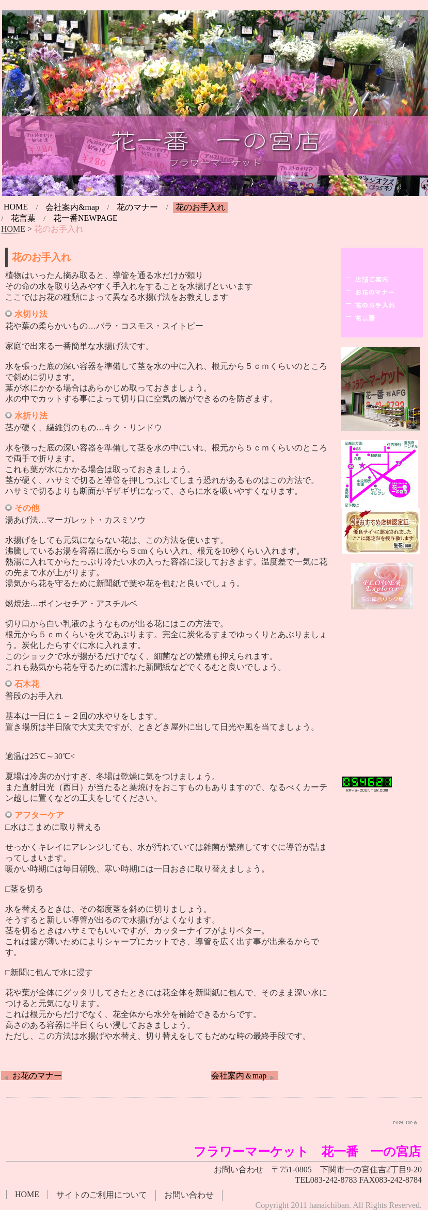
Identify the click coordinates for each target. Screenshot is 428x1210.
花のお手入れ (200, 207)
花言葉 (23, 218)
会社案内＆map (244, 1075)
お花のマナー (31, 1075)
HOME (16, 206)
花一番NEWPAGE (85, 218)
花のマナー (137, 207)
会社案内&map (72, 207)
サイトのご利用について (101, 1194)
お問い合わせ (189, 1194)
